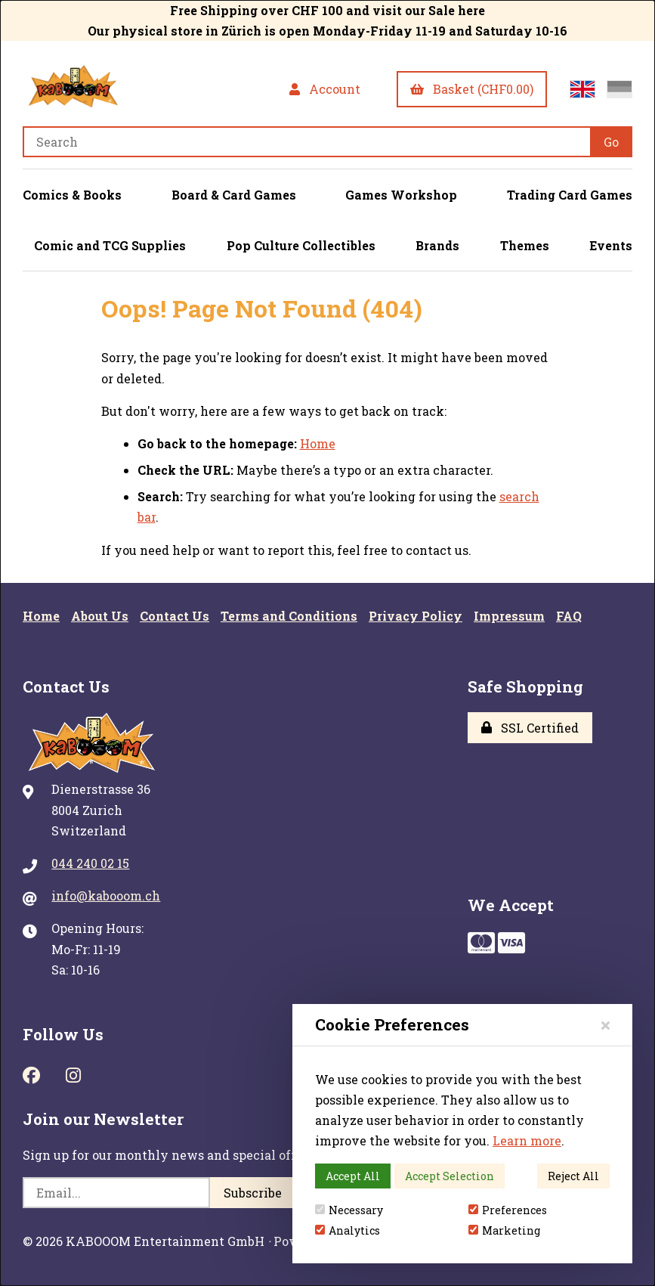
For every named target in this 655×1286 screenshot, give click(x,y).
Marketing (504, 1230)
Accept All (353, 1176)
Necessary (349, 1210)
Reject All (573, 1176)
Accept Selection (449, 1176)
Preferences (507, 1210)
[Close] (605, 1025)
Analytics (347, 1230)
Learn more (527, 1140)
